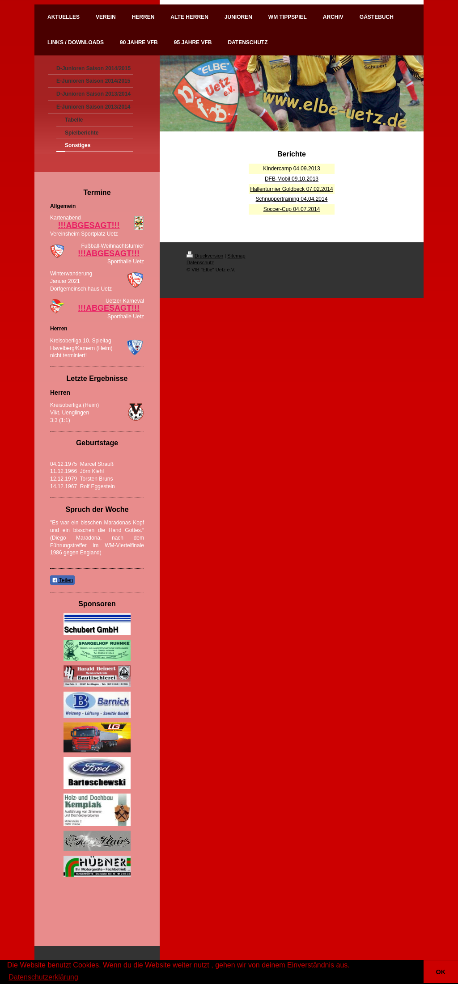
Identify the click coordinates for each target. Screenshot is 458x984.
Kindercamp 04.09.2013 (291, 168)
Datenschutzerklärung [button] (43, 977)
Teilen (62, 580)
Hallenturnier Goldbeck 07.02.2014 (291, 189)
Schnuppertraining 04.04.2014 (292, 199)
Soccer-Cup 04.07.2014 (291, 209)
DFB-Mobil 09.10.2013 (291, 179)
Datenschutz (200, 262)
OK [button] (441, 972)
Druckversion (205, 255)
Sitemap (236, 255)
